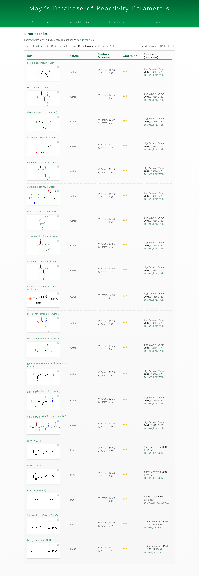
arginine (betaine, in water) (41, 186)
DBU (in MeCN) (34, 440)
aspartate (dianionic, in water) (43, 236)
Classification (130, 55)
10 (159, 45)
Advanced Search (41, 22)
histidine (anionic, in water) (41, 211)
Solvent (74, 55)
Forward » (63, 45)
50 (163, 45)
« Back (53, 45)
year (154, 57)
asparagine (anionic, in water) (42, 137)
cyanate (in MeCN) (36, 490)
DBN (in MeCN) (34, 465)
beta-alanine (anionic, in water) (43, 338)
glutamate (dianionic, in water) (43, 261)
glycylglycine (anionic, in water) (43, 391)
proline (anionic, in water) (40, 62)
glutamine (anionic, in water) (42, 161)
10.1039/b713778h (154, 75)
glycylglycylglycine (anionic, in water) (46, 416)
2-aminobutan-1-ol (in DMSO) (42, 515)
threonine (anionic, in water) (42, 112)
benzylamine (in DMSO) (39, 540)
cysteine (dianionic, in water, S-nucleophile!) (43, 287)
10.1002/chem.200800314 (157, 502)
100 (168, 45)
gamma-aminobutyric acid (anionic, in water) (47, 365)
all (173, 45)
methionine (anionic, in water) (43, 313)
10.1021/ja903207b (154, 527)
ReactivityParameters (104, 56)
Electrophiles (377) (118, 22)
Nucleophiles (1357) (80, 22)
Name (30, 55)
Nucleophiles (87, 39)
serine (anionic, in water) (40, 87)
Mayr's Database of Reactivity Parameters (99, 8)
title (147, 57)
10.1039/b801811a (154, 453)
